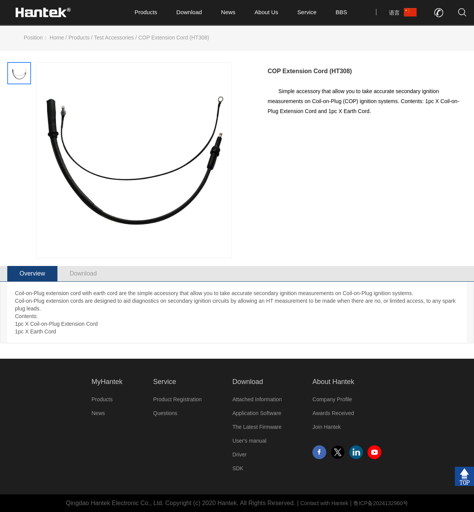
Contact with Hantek (324, 503)
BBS (341, 12)
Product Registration (177, 399)
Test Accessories (114, 37)
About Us (266, 12)
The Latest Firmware (256, 427)
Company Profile (332, 399)
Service (307, 12)
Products (145, 12)
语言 (394, 13)
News (228, 12)
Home (57, 37)
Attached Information (257, 399)
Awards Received (333, 413)
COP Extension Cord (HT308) (173, 37)
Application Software (256, 413)
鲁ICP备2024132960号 (380, 503)
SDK (238, 468)
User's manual (249, 441)
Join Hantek (326, 427)
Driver (239, 454)
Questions (165, 413)
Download (189, 12)
